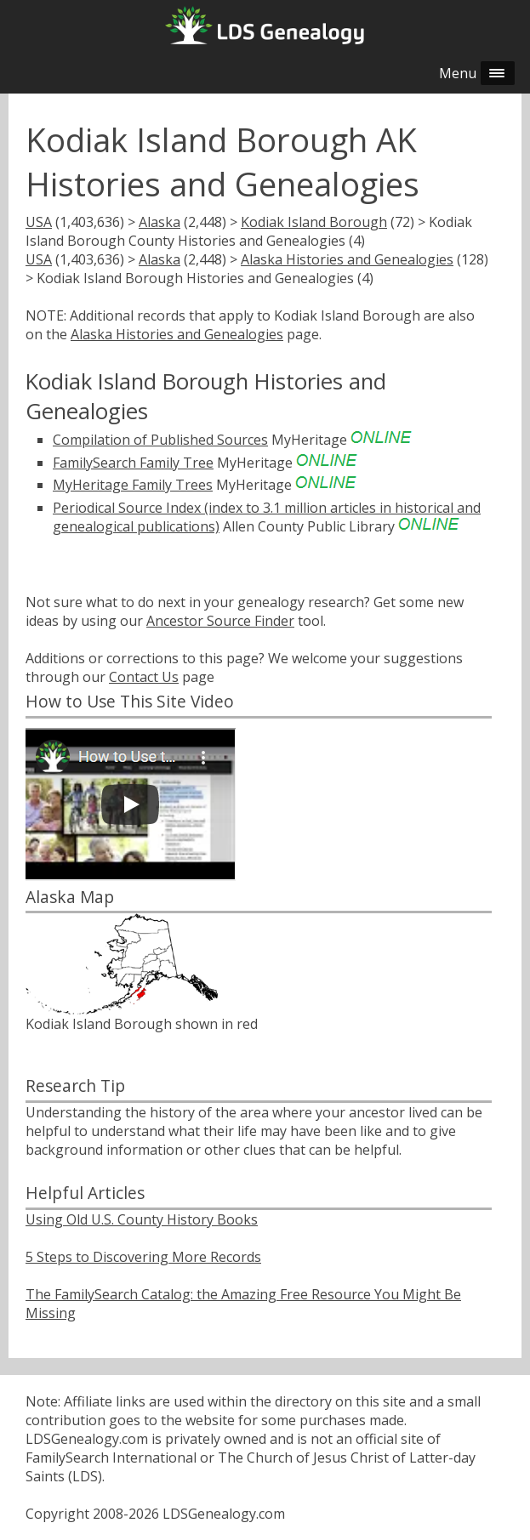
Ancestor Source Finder (220, 620)
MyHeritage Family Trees (133, 484)
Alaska (159, 222)
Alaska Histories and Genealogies (347, 259)
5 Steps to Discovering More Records (143, 1256)
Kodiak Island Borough (314, 222)
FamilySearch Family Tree (133, 462)
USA (39, 222)
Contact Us (144, 677)
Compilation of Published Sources (160, 439)
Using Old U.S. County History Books (142, 1219)
